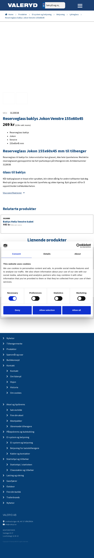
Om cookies (15, 392)
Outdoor (11, 486)
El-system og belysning (42, 14)
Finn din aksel (16, 415)
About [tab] (77, 253)
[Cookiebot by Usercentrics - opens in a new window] (78, 245)
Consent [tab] (16, 253)
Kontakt (11, 365)
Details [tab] (47, 253)
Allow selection (47, 310)
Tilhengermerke (14, 343)
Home (10, 14)
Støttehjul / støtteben (21, 464)
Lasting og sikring (15, 475)
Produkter (22, 14)
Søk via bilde (16, 409)
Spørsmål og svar (15, 354)
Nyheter (10, 338)
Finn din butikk (14, 491)
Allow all (76, 310)
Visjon (13, 381)
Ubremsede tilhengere (21, 426)
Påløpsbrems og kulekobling (20, 431)
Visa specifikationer (14, 192)
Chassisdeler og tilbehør (22, 470)
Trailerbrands (13, 497)
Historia (14, 387)
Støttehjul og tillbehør (18, 459)
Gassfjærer (12, 480)
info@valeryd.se (10, 524)
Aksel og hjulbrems (16, 404)
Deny (17, 310)
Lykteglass (74, 14)
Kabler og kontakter (20, 453)
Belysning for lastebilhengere (24, 448)
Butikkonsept (13, 360)
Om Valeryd (15, 376)
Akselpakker (16, 420)
